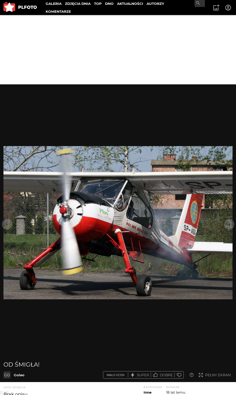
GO (7, 375)
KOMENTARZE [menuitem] (58, 11)
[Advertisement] (118, 49)
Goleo (19, 375)
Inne (147, 392)
